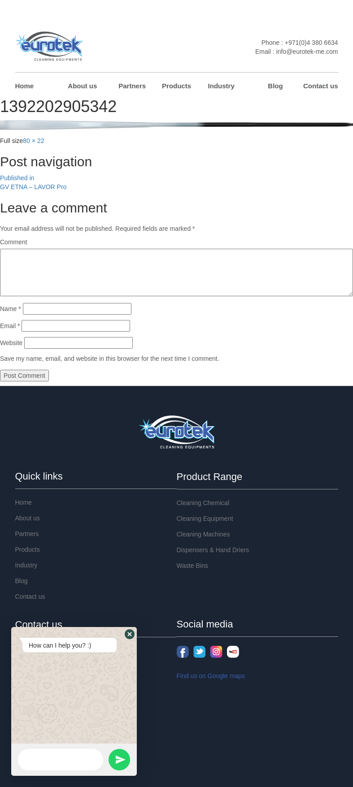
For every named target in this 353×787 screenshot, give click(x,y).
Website (11, 342)
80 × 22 (33, 140)
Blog (275, 86)
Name (10, 308)
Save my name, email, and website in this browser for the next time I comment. (109, 358)
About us (82, 86)
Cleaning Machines (203, 534)
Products (176, 86)
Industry (221, 86)
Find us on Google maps (211, 675)
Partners (132, 86)
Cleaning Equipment (205, 518)
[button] (130, 634)
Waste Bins (192, 565)
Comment (13, 242)
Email (10, 325)
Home (24, 86)
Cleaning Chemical (203, 502)
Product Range (210, 476)
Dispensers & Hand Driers (213, 549)
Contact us (320, 86)
